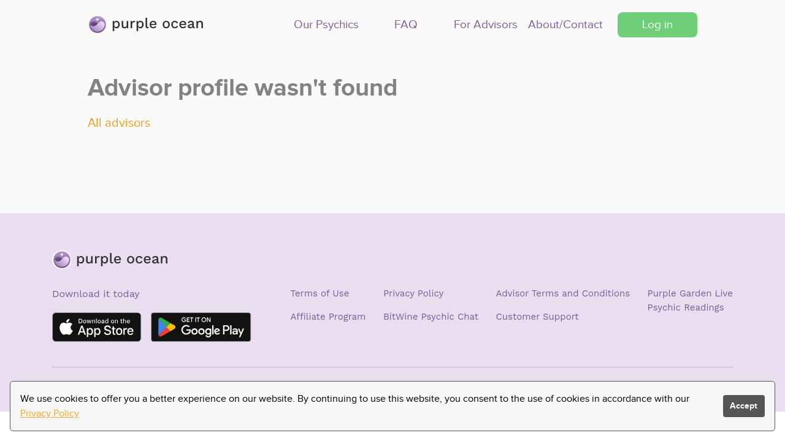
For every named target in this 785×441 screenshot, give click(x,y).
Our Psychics (326, 24)
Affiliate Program (328, 316)
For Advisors (486, 24)
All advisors (119, 122)
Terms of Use (320, 293)
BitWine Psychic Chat (430, 316)
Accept (743, 406)
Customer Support (537, 316)
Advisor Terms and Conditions (563, 293)
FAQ (406, 24)
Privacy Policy (413, 293)
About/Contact (565, 24)
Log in (657, 24)
